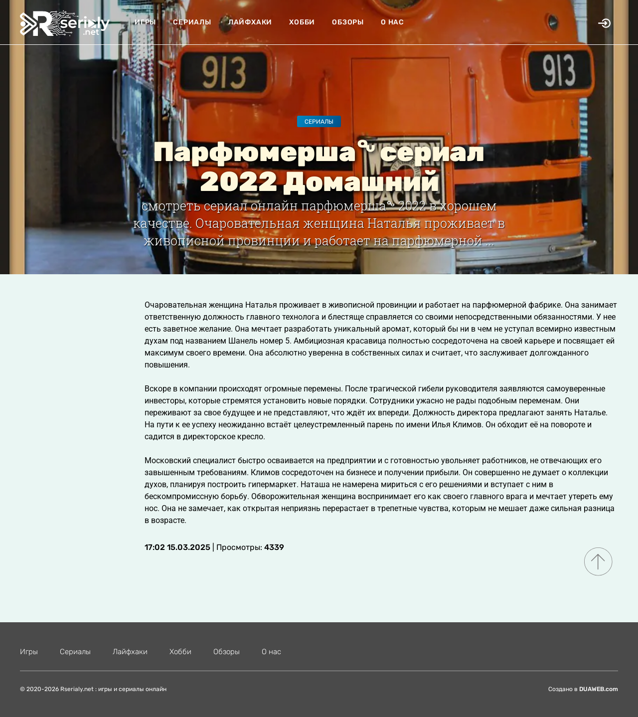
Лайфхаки (250, 22)
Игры (145, 22)
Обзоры (348, 22)
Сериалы (192, 22)
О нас (392, 22)
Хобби (302, 22)
